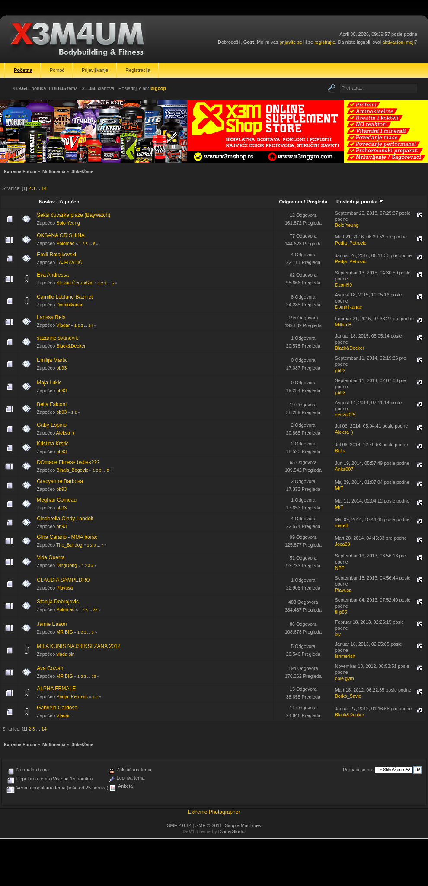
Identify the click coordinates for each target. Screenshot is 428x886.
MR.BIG (64, 632)
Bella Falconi (52, 404)
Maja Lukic (49, 383)
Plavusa (64, 587)
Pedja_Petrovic (351, 242)
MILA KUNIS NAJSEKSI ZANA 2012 (78, 646)
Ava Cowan (50, 668)
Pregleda (317, 201)
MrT (339, 488)
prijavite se (290, 42)
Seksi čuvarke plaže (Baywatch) (73, 215)
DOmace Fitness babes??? (68, 462)
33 (95, 610)
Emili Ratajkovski (56, 254)
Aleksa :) (65, 432)
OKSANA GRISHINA (61, 235)
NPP (340, 567)
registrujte (324, 42)
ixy (338, 634)
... (39, 188)
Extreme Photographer (214, 812)
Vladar (63, 325)
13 (94, 676)
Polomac (65, 243)
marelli (342, 525)
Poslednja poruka (360, 201)
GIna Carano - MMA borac (67, 537)
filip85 (341, 612)
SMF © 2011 (208, 825)
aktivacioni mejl (398, 42)
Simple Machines (243, 825)
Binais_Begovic (72, 470)
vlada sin (65, 654)
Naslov (47, 201)
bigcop (158, 88)
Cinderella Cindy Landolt (65, 518)
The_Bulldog (69, 545)
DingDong (66, 565)
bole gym (344, 678)
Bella (340, 450)
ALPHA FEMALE (56, 689)
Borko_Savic (348, 696)
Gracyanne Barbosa (60, 481)
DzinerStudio (232, 831)
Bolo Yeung (68, 223)
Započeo (69, 201)
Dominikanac (69, 304)
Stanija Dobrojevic (58, 602)
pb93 (61, 368)
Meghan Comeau (57, 500)
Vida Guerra (50, 557)
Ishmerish (345, 656)
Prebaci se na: (358, 769)
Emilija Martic (52, 360)
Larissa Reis (51, 317)
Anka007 (344, 469)
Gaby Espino (52, 425)
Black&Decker (71, 345)
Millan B (343, 324)
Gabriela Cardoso (57, 708)
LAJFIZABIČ (69, 262)
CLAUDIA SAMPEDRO (63, 580)
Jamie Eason (52, 624)
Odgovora (291, 201)
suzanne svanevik (57, 338)
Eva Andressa (53, 275)
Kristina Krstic (52, 444)
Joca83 (342, 544)
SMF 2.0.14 (179, 825)
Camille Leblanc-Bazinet (65, 297)
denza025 (345, 414)
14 (44, 188)
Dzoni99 (343, 284)
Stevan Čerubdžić (74, 282)
